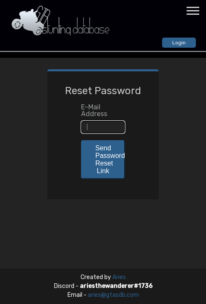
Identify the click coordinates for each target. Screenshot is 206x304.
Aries (119, 277)
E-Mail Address (94, 110)
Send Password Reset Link (110, 159)
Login (179, 43)
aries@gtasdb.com (113, 295)
